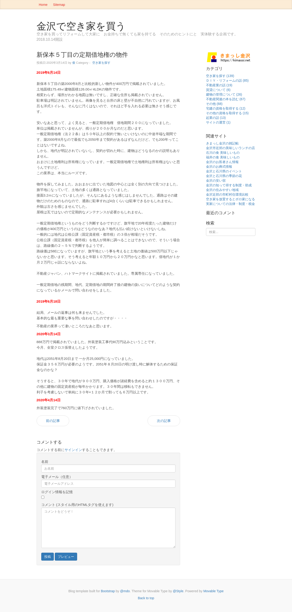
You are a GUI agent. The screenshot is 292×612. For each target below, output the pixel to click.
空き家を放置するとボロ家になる (230, 199)
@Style (178, 591)
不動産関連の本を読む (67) (225, 99)
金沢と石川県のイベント (224, 171)
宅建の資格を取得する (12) (225, 108)
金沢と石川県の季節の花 (224, 176)
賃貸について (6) (218, 90)
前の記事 (53, 421)
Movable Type (213, 591)
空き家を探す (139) (220, 76)
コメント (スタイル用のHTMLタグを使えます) (77, 505)
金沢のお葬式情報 (219, 166)
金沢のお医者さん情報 (222, 162)
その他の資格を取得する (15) (227, 113)
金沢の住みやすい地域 (222, 190)
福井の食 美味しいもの (223, 157)
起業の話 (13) (216, 118)
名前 (44, 462)
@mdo (125, 591)
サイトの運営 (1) (218, 122)
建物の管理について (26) (224, 94)
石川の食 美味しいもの (223, 152)
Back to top (146, 598)
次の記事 (164, 421)
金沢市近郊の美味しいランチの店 (230, 148)
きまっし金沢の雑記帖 (222, 143)
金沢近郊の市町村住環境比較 (227, 194)
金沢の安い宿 (216, 180)
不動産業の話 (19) (219, 85)
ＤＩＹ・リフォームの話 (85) (227, 80)
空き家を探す (101, 62)
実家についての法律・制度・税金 (230, 204)
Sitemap (59, 5)
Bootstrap (108, 591)
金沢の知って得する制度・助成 (229, 185)
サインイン (73, 450)
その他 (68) (214, 104)
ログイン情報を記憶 (57, 492)
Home (43, 5)
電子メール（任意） (57, 477)
